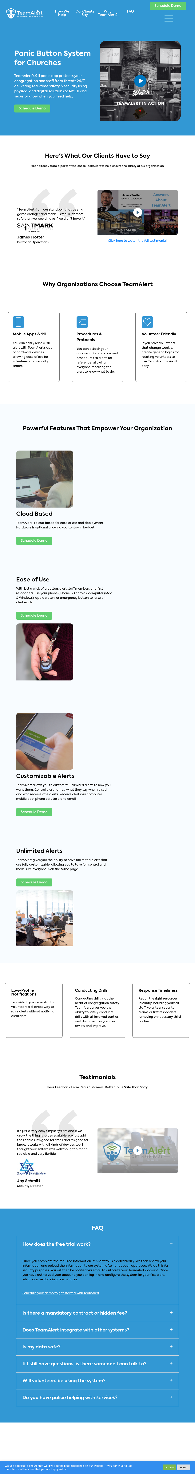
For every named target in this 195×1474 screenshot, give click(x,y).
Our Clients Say (84, 13)
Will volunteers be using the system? (63, 1381)
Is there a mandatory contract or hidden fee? (74, 1313)
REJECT (184, 1467)
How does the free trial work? (56, 1244)
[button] (168, 6)
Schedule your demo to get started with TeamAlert (60, 1293)
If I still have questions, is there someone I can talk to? (84, 1364)
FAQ (130, 11)
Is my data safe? (41, 1347)
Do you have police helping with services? (69, 1398)
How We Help (62, 13)
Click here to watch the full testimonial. (137, 240)
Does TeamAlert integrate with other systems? (75, 1330)
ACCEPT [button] (169, 1467)
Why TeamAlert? (107, 13)
